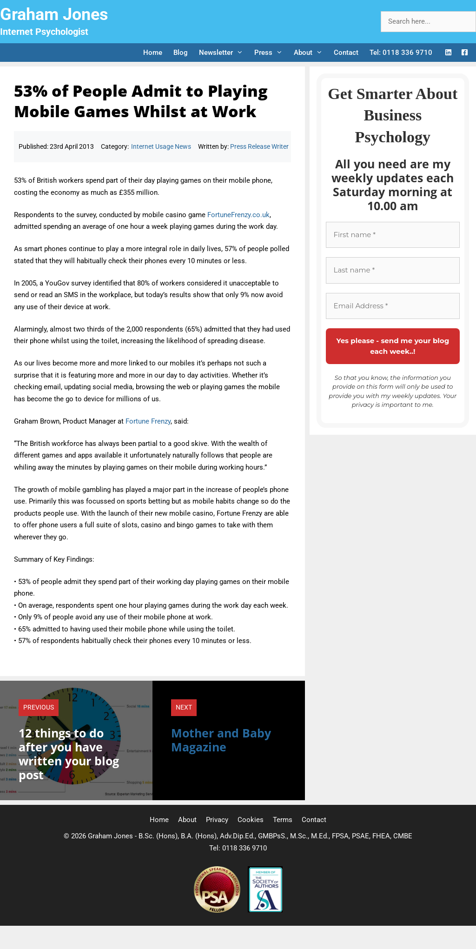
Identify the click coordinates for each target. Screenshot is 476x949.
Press (271, 52)
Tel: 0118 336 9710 (401, 52)
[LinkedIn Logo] (448, 53)
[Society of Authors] (265, 910)
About (311, 52)
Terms (282, 820)
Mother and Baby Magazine (221, 740)
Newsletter (224, 52)
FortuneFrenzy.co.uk (238, 215)
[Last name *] (393, 270)
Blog (180, 52)
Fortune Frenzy (148, 421)
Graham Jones (54, 14)
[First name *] (393, 235)
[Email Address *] (393, 306)
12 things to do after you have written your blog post (69, 754)
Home (152, 52)
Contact (346, 52)
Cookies (251, 820)
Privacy (217, 820)
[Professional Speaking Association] (218, 910)
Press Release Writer (259, 146)
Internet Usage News (161, 146)
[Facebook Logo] (464, 53)
